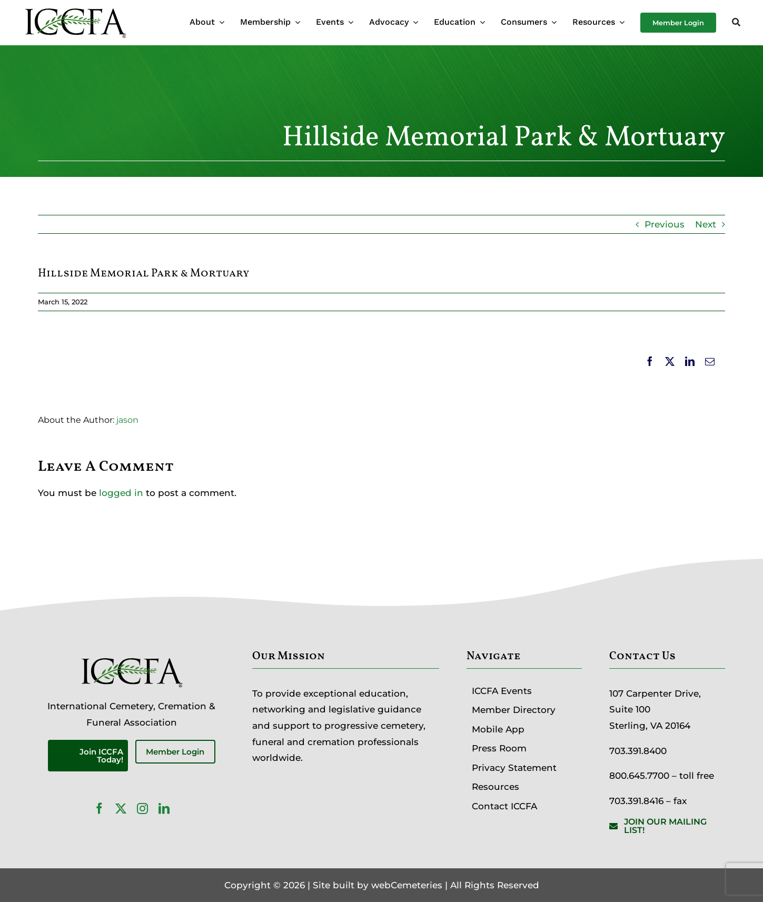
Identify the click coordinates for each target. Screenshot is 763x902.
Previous (665, 224)
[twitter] (120, 808)
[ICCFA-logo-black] (75, 9)
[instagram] (142, 808)
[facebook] (99, 808)
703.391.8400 (638, 751)
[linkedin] (164, 808)
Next (705, 224)
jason (127, 420)
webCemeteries (406, 885)
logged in (121, 493)
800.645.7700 (639, 775)
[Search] (736, 23)
